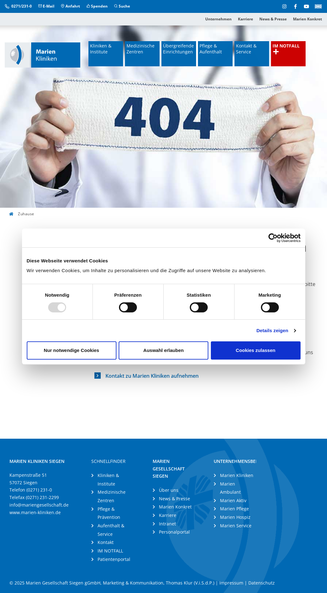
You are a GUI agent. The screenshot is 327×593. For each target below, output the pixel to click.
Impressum (231, 583)
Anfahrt (70, 6)
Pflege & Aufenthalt (211, 49)
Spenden (97, 6)
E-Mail (46, 6)
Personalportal (174, 532)
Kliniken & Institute (100, 49)
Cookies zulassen (255, 350)
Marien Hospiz (235, 517)
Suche (122, 6)
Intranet (167, 524)
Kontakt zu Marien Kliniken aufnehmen (152, 375)
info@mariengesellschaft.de (39, 505)
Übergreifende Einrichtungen (178, 49)
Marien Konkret (307, 19)
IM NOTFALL (286, 49)
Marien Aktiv (233, 500)
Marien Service (235, 526)
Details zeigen (272, 330)
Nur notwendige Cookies (71, 350)
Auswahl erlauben (163, 350)
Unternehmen (218, 19)
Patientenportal (114, 559)
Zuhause (21, 214)
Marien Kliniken (236, 475)
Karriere (245, 19)
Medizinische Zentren (141, 49)
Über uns (168, 490)
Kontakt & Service (246, 49)
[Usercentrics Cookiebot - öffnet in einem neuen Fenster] (273, 238)
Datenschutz (261, 583)
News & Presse (273, 19)
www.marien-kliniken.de (35, 512)
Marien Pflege (234, 509)
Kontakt (106, 542)
